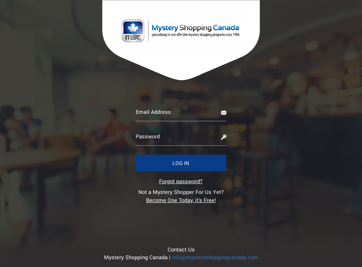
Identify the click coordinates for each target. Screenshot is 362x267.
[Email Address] (181, 112)
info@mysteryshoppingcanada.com (215, 257)
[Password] (181, 136)
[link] (181, 181)
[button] (181, 163)
